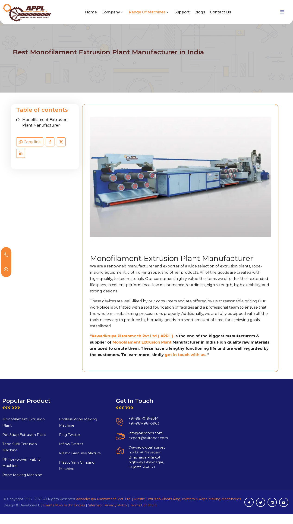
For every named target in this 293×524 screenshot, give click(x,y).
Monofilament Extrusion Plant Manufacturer (44, 122)
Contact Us (220, 12)
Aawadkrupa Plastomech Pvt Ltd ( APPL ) (132, 336)
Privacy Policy (116, 505)
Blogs (199, 12)
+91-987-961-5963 (133, 434)
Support (182, 12)
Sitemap (95, 505)
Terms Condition (143, 505)
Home (91, 12)
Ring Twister (58, 445)
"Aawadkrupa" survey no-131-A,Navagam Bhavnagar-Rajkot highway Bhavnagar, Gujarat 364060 (136, 468)
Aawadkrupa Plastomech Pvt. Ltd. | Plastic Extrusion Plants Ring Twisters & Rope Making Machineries (158, 499)
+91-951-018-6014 (133, 429)
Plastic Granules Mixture (69, 464)
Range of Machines (147, 12)
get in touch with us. (185, 355)
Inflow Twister (60, 455)
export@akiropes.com (137, 448)
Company (110, 12)
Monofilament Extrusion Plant (142, 342)
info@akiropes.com (135, 443)
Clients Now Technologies (64, 505)
